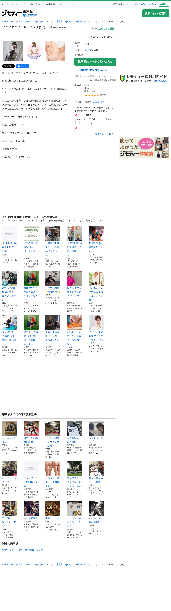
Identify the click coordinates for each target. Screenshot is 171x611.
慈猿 (86, 85)
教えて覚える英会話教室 (96, 472)
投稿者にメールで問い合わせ (95, 61)
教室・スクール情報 (12, 550)
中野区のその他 (82, 21)
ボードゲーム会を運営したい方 (74, 514)
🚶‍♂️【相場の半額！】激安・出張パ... (9, 239)
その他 (50, 21)
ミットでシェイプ (96, 432)
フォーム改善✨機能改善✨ (52, 282)
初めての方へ (140, 4)
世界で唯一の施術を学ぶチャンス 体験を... (74, 286)
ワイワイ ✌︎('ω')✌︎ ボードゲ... (9, 514)
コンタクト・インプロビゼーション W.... (74, 474)
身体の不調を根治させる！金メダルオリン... (9, 286)
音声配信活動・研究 (74, 432)
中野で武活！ (31, 510)
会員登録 (164, 4)
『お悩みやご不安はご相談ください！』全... (96, 286)
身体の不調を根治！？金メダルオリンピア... (52, 330)
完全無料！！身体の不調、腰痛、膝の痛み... (9, 330)
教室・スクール (23, 21)
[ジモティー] (12, 13)
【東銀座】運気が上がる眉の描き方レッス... (52, 241)
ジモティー (7, 21)
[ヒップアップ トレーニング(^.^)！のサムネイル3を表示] (55, 51)
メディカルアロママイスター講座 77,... (96, 328)
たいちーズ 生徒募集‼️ (96, 512)
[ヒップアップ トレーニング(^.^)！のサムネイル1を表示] (12, 51)
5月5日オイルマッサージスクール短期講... (74, 330)
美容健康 (39, 21)
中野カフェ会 (52, 510)
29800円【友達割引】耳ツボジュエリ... (96, 239)
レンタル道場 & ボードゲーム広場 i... (52, 434)
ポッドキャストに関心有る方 (31, 474)
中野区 (88, 50)
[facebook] (22, 66)
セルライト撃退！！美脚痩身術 (52, 474)
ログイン (152, 4)
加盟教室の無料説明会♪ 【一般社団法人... (31, 241)
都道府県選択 (30, 15)
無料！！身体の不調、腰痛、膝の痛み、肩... (31, 330)
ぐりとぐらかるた (9, 432)
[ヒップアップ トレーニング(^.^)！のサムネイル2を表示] (34, 51)
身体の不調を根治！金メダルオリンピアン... (31, 286)
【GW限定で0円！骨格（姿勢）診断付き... (74, 241)
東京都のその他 (64, 21)
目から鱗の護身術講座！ (31, 432)
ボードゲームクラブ (9, 472)
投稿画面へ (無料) (155, 13)
